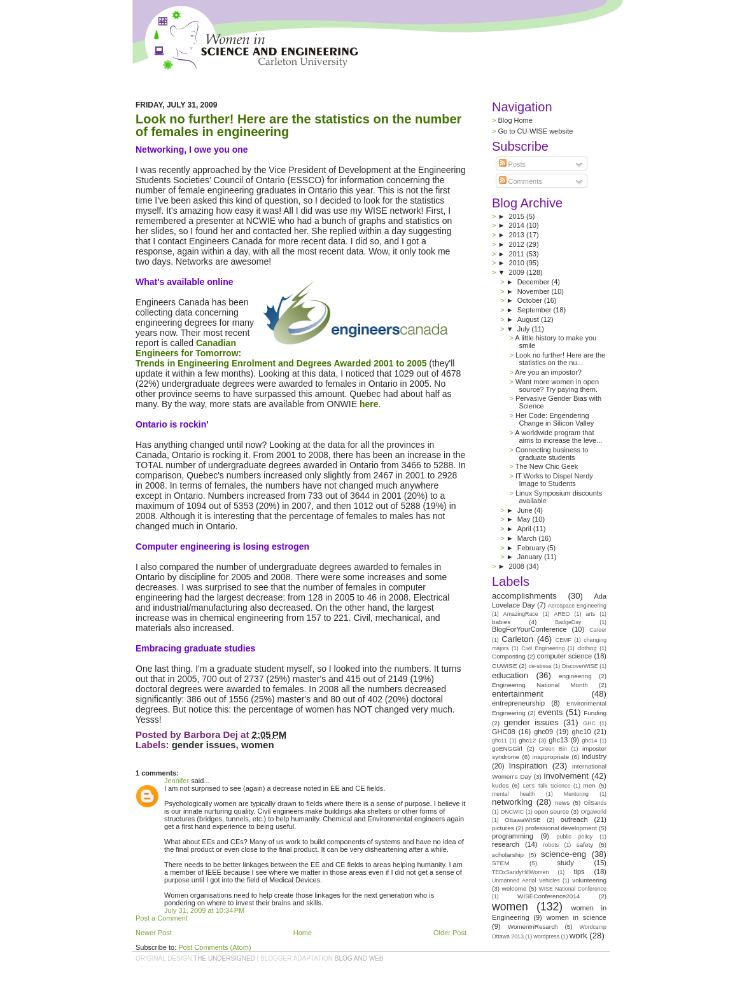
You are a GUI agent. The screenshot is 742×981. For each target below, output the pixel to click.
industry (594, 756)
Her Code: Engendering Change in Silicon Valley (554, 419)
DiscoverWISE (580, 666)
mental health (513, 794)
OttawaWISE (523, 819)
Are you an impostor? (548, 372)
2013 (517, 235)
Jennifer (176, 780)
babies (501, 621)
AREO (562, 614)
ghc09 (543, 731)
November (534, 291)
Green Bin (553, 749)
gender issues (204, 744)
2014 (517, 225)
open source (551, 811)
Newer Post (154, 932)
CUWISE (504, 665)
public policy (575, 836)
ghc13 (558, 740)
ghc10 (581, 731)
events (550, 712)
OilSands (595, 803)
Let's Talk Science (547, 786)
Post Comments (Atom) (214, 947)
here (369, 404)
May (525, 519)
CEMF (563, 640)
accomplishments (524, 596)
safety (585, 844)
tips (578, 871)
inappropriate (551, 756)
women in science (576, 917)
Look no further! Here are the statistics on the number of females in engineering (298, 125)
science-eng (563, 854)
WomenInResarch (533, 926)
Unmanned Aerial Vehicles (526, 880)
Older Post (449, 932)
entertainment (517, 694)
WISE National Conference (572, 889)
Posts (512, 164)
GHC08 (503, 731)
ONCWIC (512, 812)
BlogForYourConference (529, 629)
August (529, 319)
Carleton (517, 639)
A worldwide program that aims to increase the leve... (558, 436)
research (505, 844)
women (257, 744)
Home (302, 932)
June (526, 510)
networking (512, 802)
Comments (520, 181)
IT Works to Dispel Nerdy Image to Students (554, 479)
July (524, 329)
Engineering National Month (540, 684)
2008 (517, 566)
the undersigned (224, 958)
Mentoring (576, 794)
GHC (589, 723)
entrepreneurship (518, 703)
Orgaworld (593, 812)
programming (512, 836)
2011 (517, 254)
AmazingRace (520, 614)
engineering (575, 675)
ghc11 (499, 740)
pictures (503, 827)
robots (551, 845)
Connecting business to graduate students (551, 453)
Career (597, 630)
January (530, 556)
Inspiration (527, 765)
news (562, 802)
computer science (564, 656)
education (510, 675)
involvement (566, 776)
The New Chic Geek (546, 466)
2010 (517, 263)
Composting (509, 656)
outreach (574, 819)
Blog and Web (359, 958)
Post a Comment (162, 918)
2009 (518, 272)
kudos (500, 785)
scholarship (508, 854)
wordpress (547, 936)
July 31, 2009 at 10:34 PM (204, 910)
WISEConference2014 (548, 896)
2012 (517, 244)
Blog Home (515, 120)
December (534, 282)
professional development (561, 827)
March (528, 538)
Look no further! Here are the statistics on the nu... (560, 358)
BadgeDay (568, 622)
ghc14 (590, 740)
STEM (500, 862)
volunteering (589, 880)
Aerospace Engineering (577, 605)
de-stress (540, 666)
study (565, 862)
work (578, 935)
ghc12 (527, 740)
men (590, 785)
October (530, 300)
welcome (514, 888)
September (535, 310)
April (525, 528)
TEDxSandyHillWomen (520, 872)
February (532, 548)
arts (590, 614)
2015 (517, 216)
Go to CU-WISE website (535, 131)
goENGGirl (507, 748)
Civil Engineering (542, 648)
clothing (586, 648)
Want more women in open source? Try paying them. (557, 385)
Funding (595, 712)
